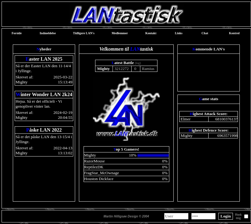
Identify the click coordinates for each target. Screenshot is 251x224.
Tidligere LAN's (83, 33)
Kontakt (151, 33)
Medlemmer (120, 33)
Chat (204, 33)
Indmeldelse (48, 33)
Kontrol (234, 33)
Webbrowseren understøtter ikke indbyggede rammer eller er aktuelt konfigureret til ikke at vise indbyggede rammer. (126, 123)
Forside (17, 33)
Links (178, 33)
